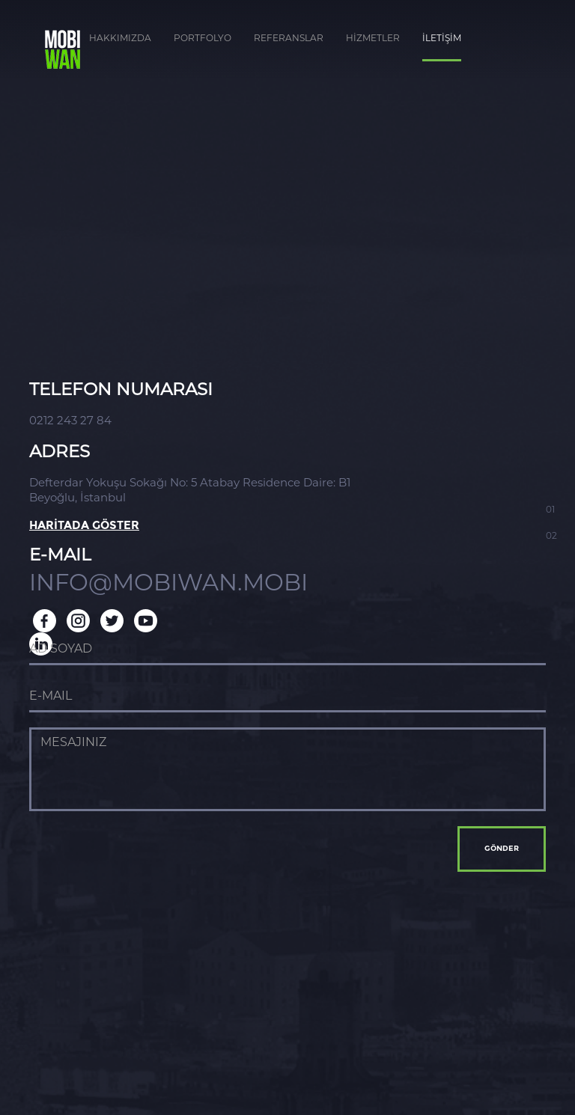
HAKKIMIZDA (120, 37)
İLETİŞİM (441, 37)
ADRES (59, 451)
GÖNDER (501, 848)
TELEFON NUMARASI (121, 389)
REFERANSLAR (288, 37)
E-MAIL (60, 554)
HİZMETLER (373, 37)
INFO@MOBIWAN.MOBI (168, 582)
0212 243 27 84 (70, 420)
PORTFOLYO (202, 37)
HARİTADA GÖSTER (84, 525)
